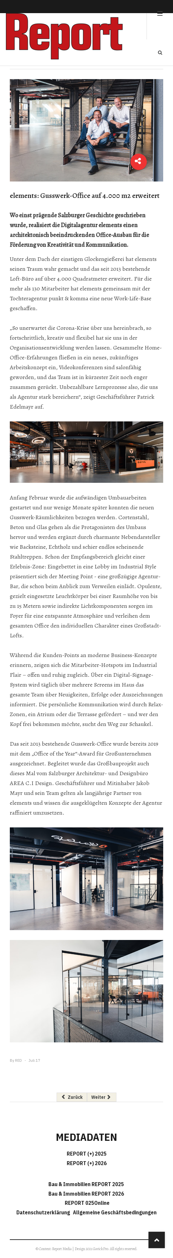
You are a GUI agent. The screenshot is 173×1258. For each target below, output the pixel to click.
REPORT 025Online (87, 1203)
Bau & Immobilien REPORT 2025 (86, 1184)
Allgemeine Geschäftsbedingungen (115, 1212)
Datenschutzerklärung (44, 1212)
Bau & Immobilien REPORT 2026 (86, 1193)
